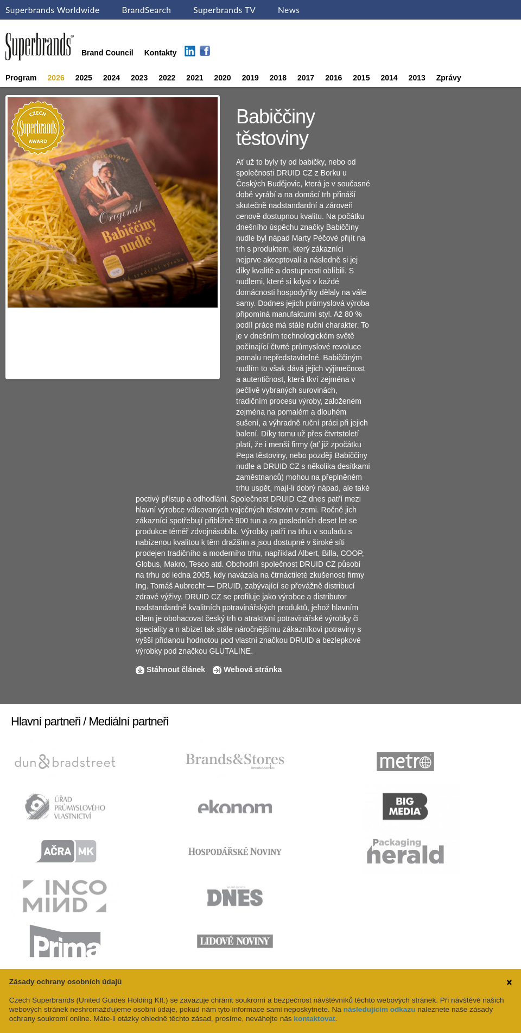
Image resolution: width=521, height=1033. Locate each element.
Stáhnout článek (176, 669)
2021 (194, 77)
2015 (361, 77)
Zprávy (448, 77)
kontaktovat (314, 1019)
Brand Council (107, 52)
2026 (56, 77)
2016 (333, 77)
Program (21, 77)
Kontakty (160, 52)
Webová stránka (253, 669)
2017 (305, 77)
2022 (166, 77)
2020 (222, 77)
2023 (139, 77)
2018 (278, 77)
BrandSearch (146, 10)
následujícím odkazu (380, 1009)
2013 (417, 77)
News (289, 10)
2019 (250, 77)
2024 (111, 77)
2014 (388, 77)
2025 (83, 77)
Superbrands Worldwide (52, 10)
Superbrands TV (224, 10)
